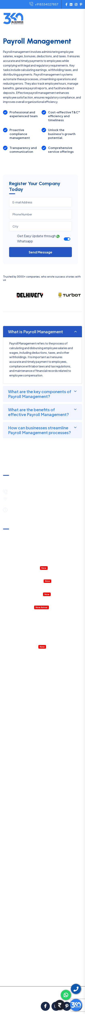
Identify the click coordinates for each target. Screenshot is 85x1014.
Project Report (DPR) (16, 907)
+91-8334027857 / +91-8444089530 (36, 491)
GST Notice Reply (22, 855)
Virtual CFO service (23, 646)
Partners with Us (13, 955)
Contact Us (10, 980)
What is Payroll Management (35, 331)
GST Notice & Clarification (20, 535)
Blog (6, 967)
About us (9, 924)
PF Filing (16, 828)
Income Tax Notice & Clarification (24, 541)
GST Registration (14, 717)
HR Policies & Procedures (27, 620)
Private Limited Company (19, 658)
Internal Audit (19, 841)
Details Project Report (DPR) (21, 600)
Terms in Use (11, 943)
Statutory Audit (21, 835)
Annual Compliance (24, 815)
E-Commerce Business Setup (30, 613)
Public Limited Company (19, 703)
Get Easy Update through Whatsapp (38, 238)
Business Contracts (16, 894)
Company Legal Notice (26, 633)
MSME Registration (15, 723)
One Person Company (17, 697)
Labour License (13, 776)
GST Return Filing (22, 796)
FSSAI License (12, 736)
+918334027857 (43, 4)
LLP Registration (13, 664)
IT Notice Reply (21, 861)
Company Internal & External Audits (26, 554)
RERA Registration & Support (22, 594)
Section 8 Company (16, 690)
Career (7, 973)
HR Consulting (12, 881)
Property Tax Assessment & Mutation (27, 574)
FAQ (6, 961)
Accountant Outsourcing (19, 561)
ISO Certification (14, 743)
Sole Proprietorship (15, 677)
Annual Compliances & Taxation (23, 548)
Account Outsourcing (17, 868)
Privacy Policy (12, 949)
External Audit (20, 848)
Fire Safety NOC (14, 782)
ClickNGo (53, 996)
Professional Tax (22, 822)
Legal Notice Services (17, 901)
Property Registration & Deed (22, 587)
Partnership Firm (13, 671)
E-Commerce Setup (16, 710)
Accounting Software (17, 607)
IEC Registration (13, 750)
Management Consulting (27, 626)
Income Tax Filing (22, 802)
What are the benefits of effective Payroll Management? (38, 412)
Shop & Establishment (17, 769)
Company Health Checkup (20, 567)
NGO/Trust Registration (19, 684)
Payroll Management (24, 640)
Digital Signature (14, 756)
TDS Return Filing (22, 809)
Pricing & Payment (15, 930)
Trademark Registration (18, 730)
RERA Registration (15, 789)
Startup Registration (16, 763)
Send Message (40, 252)
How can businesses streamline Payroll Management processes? (39, 430)
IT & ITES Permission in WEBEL (22, 580)
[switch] (67, 239)
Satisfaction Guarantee (18, 936)
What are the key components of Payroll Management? (39, 394)
